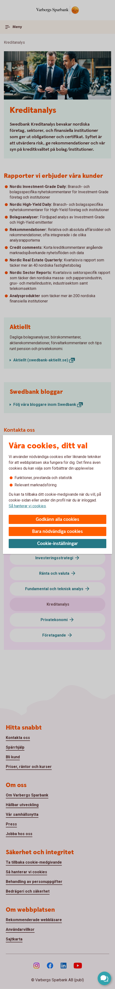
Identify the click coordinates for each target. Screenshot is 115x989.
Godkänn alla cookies (57, 519)
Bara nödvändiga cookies (57, 532)
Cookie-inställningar (57, 544)
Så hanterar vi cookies (27, 506)
